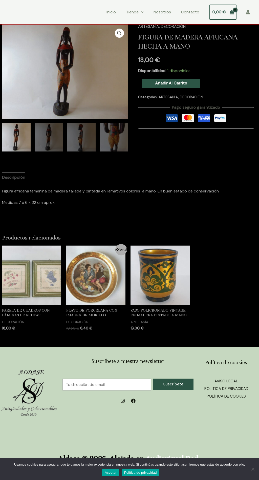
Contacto (190, 12)
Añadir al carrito (171, 83)
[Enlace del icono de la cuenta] (248, 12)
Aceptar (111, 472)
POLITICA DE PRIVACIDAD (226, 388)
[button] (119, 33)
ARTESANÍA (148, 26)
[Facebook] (133, 401)
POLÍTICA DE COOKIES (226, 396)
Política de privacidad (140, 472)
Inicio (111, 12)
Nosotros (162, 12)
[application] (141, 12)
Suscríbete (173, 384)
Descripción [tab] (13, 177)
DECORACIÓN (173, 26)
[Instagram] (122, 401)
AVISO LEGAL (226, 381)
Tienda (135, 12)
